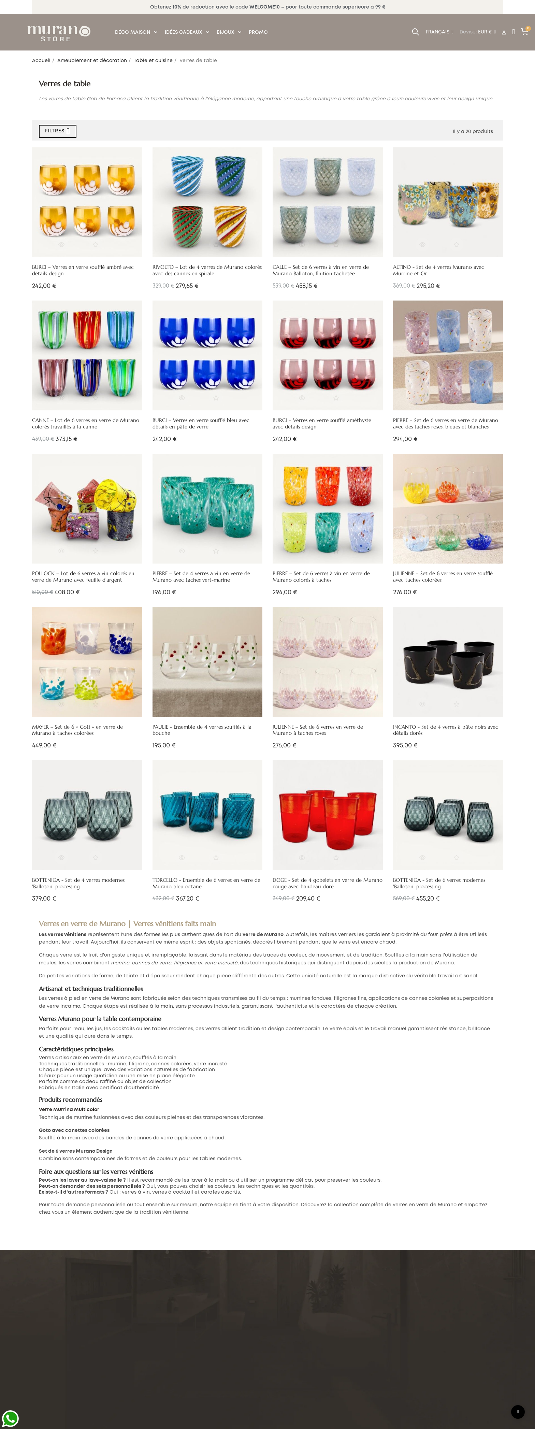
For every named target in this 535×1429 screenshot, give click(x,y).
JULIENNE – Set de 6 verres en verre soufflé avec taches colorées (443, 576)
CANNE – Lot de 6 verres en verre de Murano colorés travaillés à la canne (85, 423)
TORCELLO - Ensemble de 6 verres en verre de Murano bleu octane (206, 883)
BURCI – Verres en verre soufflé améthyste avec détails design (322, 423)
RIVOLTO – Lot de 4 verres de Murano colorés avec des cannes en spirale (207, 270)
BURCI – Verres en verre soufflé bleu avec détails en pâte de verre (201, 423)
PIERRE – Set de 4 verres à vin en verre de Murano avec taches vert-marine (201, 576)
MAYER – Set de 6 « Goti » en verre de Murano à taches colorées (77, 730)
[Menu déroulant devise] (439, 32)
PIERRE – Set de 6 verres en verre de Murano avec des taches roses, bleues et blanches (445, 423)
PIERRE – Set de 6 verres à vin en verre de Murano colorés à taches (321, 576)
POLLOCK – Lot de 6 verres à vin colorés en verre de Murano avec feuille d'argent (83, 576)
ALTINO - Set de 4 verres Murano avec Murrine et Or (438, 270)
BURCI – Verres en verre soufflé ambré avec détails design (83, 270)
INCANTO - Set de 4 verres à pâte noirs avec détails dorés (445, 730)
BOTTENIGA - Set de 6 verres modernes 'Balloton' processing (439, 883)
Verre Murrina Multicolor (69, 1110)
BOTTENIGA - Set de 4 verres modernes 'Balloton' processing (78, 883)
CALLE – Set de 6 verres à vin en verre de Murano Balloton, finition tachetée (321, 270)
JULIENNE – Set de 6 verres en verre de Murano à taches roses (318, 730)
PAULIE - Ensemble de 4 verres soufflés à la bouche (202, 730)
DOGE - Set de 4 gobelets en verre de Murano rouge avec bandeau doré (327, 883)
